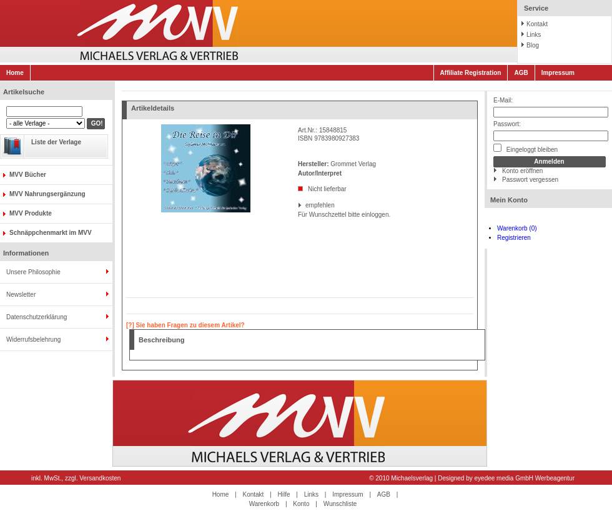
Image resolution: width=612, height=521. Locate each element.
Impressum (558, 72)
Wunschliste (340, 503)
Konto (301, 503)
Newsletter (21, 294)
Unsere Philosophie (33, 272)
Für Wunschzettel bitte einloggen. (299, 214)
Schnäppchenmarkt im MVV (50, 232)
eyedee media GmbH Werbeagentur (525, 478)
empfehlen (306, 205)
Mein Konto (509, 200)
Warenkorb (264, 503)
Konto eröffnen (522, 170)
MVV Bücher (27, 174)
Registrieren (514, 237)
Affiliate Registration (470, 72)
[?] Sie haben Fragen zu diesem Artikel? (185, 325)
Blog (532, 45)
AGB (521, 72)
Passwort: (507, 124)
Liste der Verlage (56, 142)
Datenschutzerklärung (36, 317)
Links (533, 34)
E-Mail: (503, 100)
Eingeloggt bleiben (525, 148)
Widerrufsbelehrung (33, 339)
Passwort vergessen (530, 179)
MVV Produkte (30, 213)
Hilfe (284, 494)
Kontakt (537, 24)
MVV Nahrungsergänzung (47, 194)
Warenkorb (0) (517, 228)
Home (15, 72)
